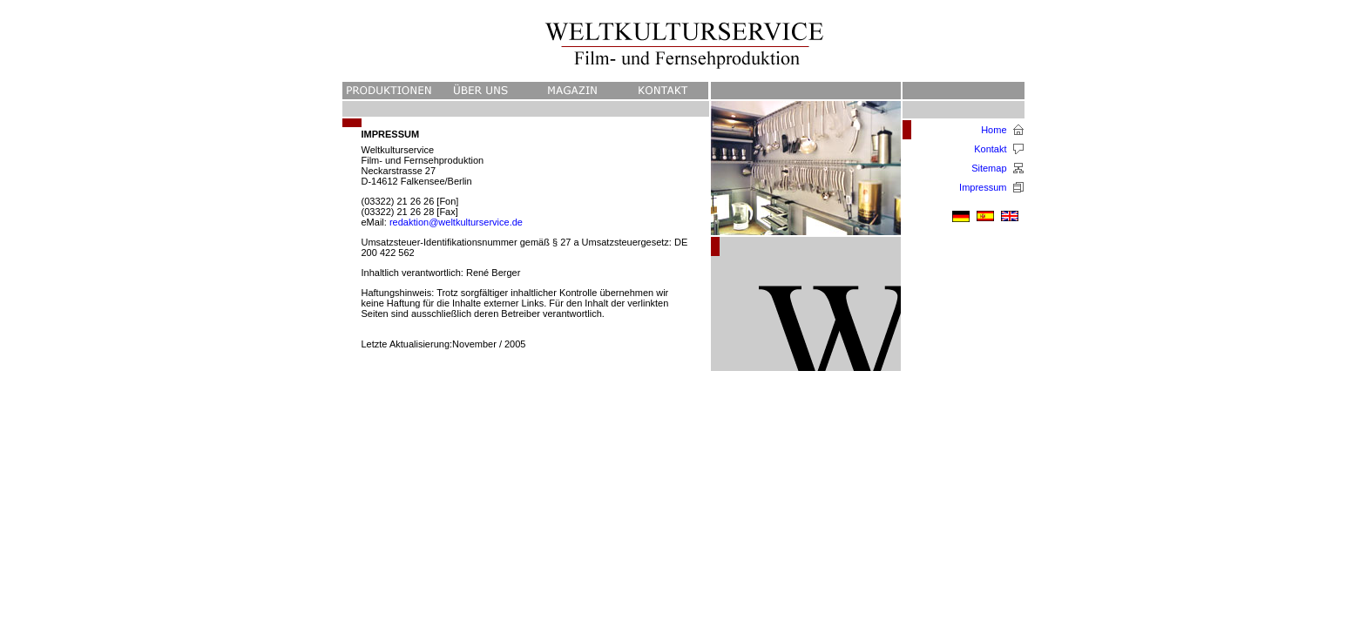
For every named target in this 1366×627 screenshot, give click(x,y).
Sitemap (988, 168)
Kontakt (990, 149)
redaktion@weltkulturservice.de (456, 222)
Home (993, 130)
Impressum (982, 187)
